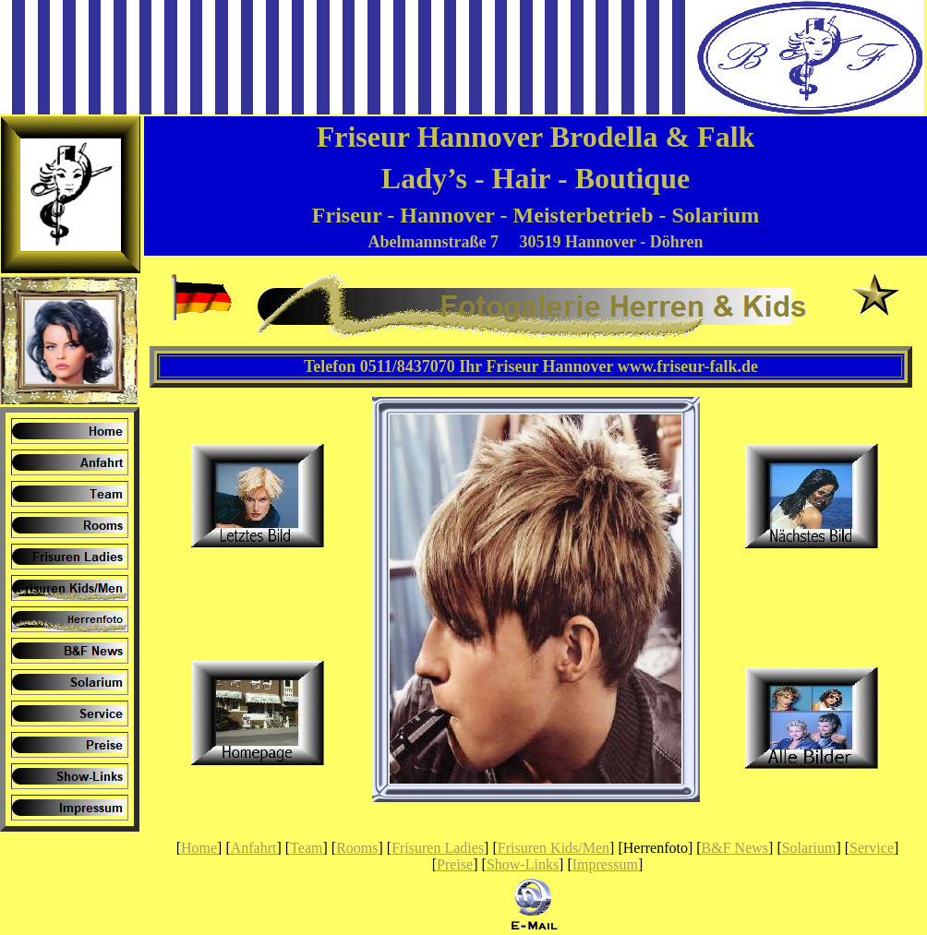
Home (199, 848)
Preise (455, 864)
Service (871, 848)
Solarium (809, 848)
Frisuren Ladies (437, 848)
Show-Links (523, 864)
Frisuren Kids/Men (553, 848)
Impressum (605, 864)
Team (306, 848)
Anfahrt (254, 848)
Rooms (357, 848)
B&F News (735, 848)
